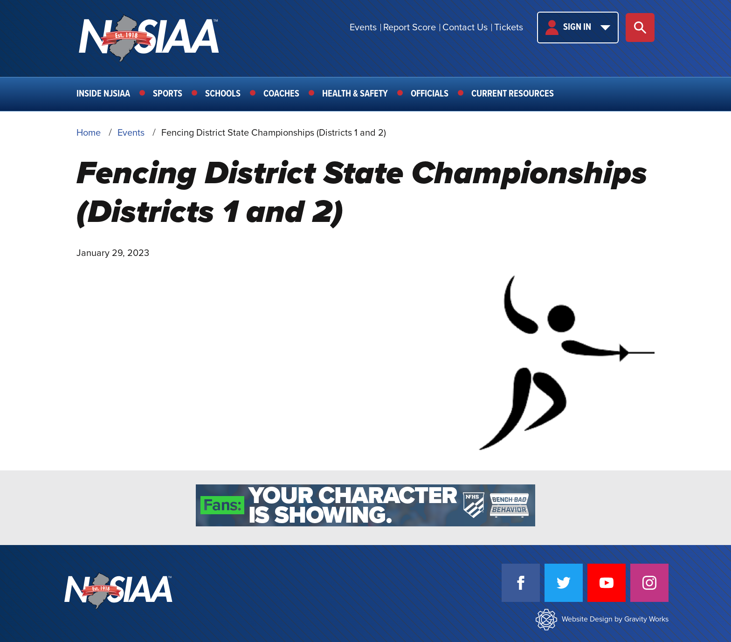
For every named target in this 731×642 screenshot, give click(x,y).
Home (88, 132)
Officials (429, 94)
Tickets (508, 27)
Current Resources (512, 94)
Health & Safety (355, 94)
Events (363, 27)
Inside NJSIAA (103, 94)
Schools (223, 94)
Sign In (577, 27)
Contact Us (465, 27)
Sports (167, 94)
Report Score (409, 27)
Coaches (281, 94)
